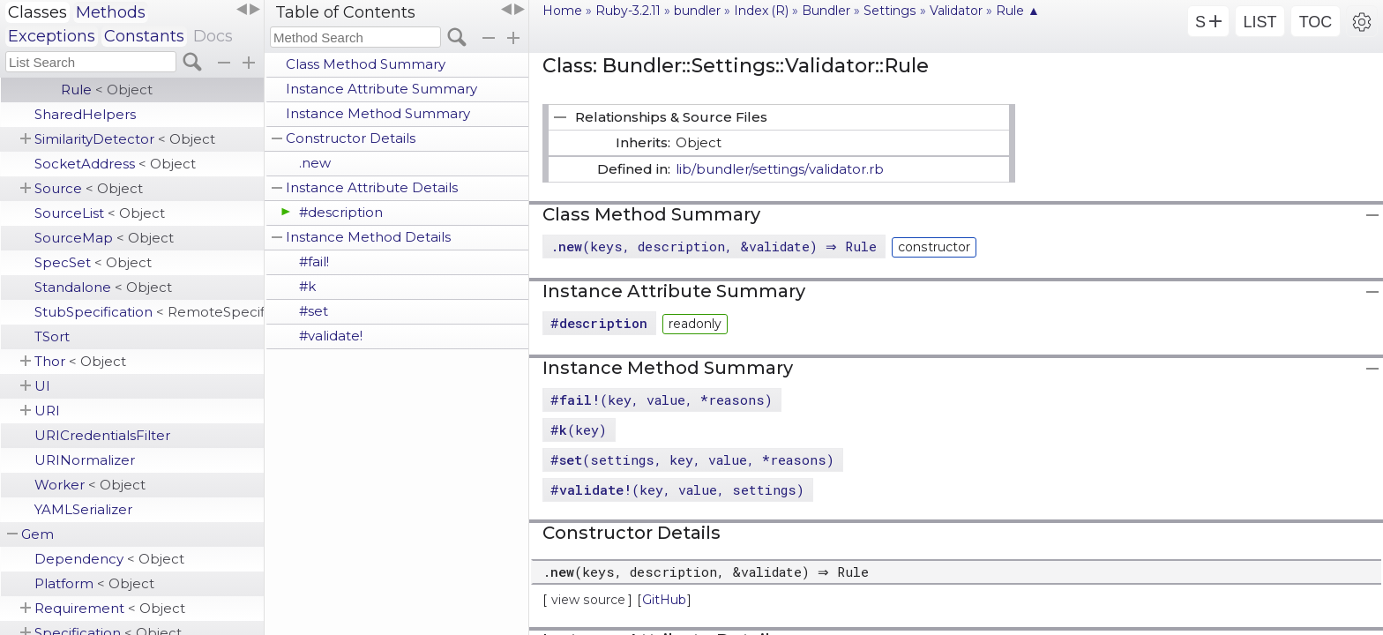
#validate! (331, 335)
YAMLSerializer (83, 509)
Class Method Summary (365, 64)
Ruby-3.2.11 (628, 11)
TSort (52, 336)
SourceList (99, 213)
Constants (144, 36)
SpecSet (93, 262)
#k (307, 286)
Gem (37, 534)
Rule (107, 89)
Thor (80, 361)
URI (47, 410)
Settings (889, 11)
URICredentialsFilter (102, 435)
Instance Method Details (368, 236)
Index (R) (761, 11)
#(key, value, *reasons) (661, 399)
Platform (94, 583)
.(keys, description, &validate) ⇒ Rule (715, 246)
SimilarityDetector (124, 139)
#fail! (314, 261)
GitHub (664, 600)
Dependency (109, 558)
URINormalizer (84, 460)
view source (588, 600)
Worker (90, 484)
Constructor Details (350, 138)
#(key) (578, 429)
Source (88, 188)
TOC (1316, 22)
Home (562, 11)
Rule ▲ (1018, 11)
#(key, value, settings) (677, 489)
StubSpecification (149, 311)
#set (313, 311)
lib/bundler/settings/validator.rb (780, 169)
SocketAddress (115, 163)
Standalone (103, 287)
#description (341, 212)
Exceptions (51, 36)
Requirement (109, 608)
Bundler (826, 11)
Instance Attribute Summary (381, 88)
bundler (697, 11)
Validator (956, 11)
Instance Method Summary (378, 113)
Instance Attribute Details (372, 187)
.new (315, 162)
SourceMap (104, 237)
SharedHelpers (85, 114)
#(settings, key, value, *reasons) (692, 459)
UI (42, 385)
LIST (1259, 22)
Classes (37, 12)
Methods (111, 12)
